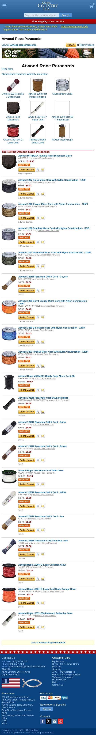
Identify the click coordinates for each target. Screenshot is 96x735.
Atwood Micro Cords (62, 94)
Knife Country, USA (48, 6)
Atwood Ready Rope (62, 139)
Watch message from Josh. (74, 26)
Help (54, 682)
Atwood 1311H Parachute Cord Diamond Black (43, 398)
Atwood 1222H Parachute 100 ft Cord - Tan (41, 516)
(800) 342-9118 (19, 661)
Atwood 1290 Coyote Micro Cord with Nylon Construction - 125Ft (53, 204)
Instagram (54, 721)
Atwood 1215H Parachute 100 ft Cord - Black (42, 422)
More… (5, 723)
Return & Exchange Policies (66, 674)
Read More (7, 68)
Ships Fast (24, 165)
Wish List (57, 666)
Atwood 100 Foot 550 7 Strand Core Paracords (13, 97)
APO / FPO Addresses (63, 672)
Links (4, 720)
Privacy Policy (59, 679)
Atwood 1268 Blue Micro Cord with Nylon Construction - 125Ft (51, 327)
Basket (92, 6)
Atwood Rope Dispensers (13, 118)
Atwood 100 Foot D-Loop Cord (13, 141)
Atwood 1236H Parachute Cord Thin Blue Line (43, 540)
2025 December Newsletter (15, 697)
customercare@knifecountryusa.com (27, 666)
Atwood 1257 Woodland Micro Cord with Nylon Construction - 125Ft (54, 252)
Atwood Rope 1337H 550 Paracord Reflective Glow (45, 613)
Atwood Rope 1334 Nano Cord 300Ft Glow (40, 470)
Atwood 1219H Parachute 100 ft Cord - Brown (42, 446)
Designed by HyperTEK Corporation (20, 730)
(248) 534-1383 (17, 664)
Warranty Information (62, 677)
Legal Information (10, 674)
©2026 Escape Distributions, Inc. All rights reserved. (28, 732)
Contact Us (8, 657)
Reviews (16, 672)
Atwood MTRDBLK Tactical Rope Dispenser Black (45, 155)
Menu (4, 6)
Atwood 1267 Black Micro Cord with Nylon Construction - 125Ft (52, 180)
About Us (6, 669)
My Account (58, 661)
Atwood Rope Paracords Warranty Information (25, 74)
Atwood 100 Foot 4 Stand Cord (37, 118)
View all (19, 45)
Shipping (56, 669)
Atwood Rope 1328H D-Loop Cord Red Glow (42, 564)
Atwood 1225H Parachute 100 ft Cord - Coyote (43, 276)
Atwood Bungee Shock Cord (38, 141)
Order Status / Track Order (65, 664)
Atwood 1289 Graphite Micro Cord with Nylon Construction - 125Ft (54, 228)
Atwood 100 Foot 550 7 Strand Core (62, 118)
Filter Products (87, 45)
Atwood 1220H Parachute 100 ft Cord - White (42, 492)
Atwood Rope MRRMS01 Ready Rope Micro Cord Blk (46, 376)
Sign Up (47, 709)
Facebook (42, 721)
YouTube (60, 721)
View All (71, 45)
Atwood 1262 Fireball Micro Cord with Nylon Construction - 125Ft (53, 352)
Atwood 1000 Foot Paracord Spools (38, 95)
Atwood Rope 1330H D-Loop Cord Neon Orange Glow (47, 589)
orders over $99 (48, 21)
